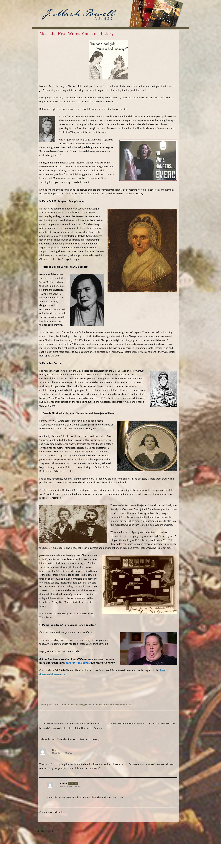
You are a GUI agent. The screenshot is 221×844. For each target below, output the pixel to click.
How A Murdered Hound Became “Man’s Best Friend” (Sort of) (144, 723)
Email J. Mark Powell (61, 831)
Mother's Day (112, 704)
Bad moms (93, 704)
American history (69, 704)
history (102, 704)
